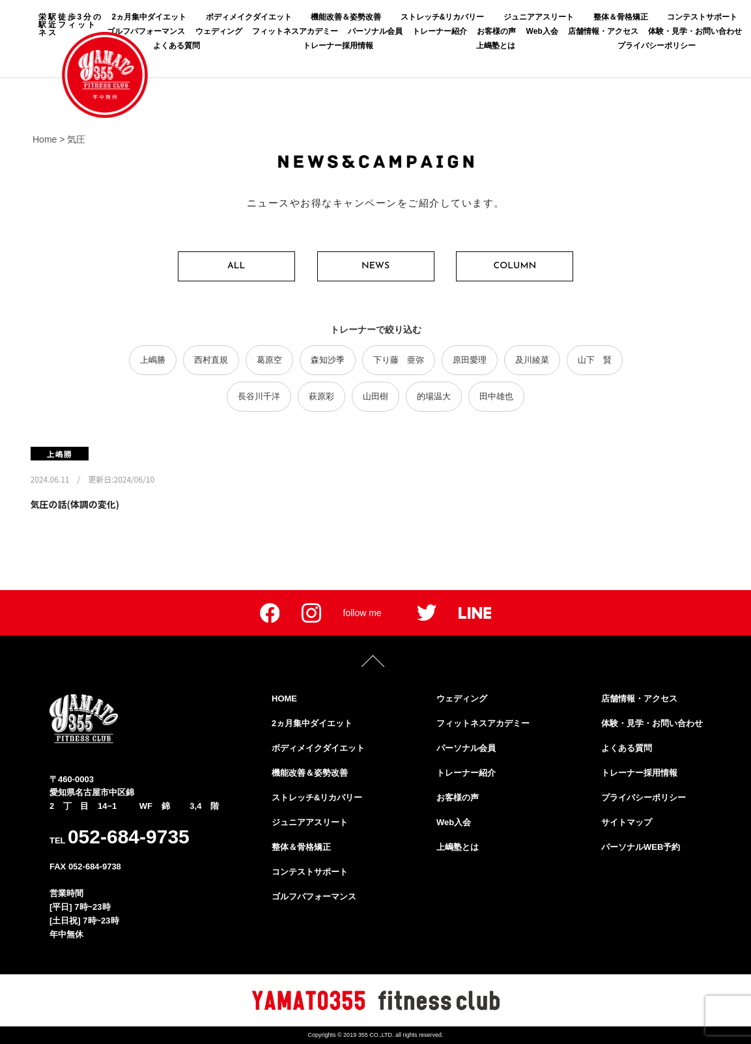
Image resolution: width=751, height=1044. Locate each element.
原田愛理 (470, 360)
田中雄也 (496, 396)
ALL (236, 266)
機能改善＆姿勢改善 (346, 16)
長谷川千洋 (259, 396)
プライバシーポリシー (656, 45)
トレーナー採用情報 (338, 45)
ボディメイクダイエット (249, 16)
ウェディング (218, 31)
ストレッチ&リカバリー (443, 16)
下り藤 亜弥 (398, 360)
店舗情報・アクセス (603, 31)
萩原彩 (321, 396)
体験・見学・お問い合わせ (695, 31)
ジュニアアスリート (538, 16)
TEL (120, 836)
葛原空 (269, 360)
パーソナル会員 (375, 31)
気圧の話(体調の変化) (75, 504)
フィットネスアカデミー (295, 31)
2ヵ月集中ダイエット (148, 16)
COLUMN (515, 266)
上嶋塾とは (495, 45)
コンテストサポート (702, 16)
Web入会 (542, 31)
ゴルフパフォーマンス (314, 896)
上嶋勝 (152, 360)
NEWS (375, 266)
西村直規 (211, 360)
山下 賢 (595, 360)
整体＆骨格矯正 (620, 16)
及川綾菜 (532, 360)
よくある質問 (176, 45)
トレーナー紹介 (439, 31)
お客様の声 (496, 31)
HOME (284, 698)
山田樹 (375, 396)
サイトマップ (626, 822)
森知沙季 (328, 360)
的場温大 (434, 396)
